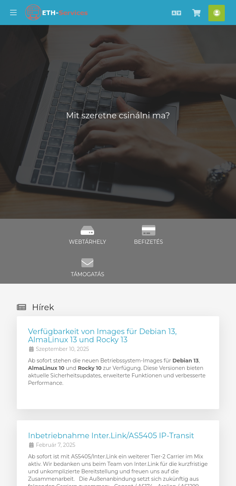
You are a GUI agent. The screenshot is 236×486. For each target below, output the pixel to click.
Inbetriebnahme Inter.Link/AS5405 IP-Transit (111, 435)
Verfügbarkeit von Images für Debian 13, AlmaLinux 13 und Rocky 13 (102, 335)
